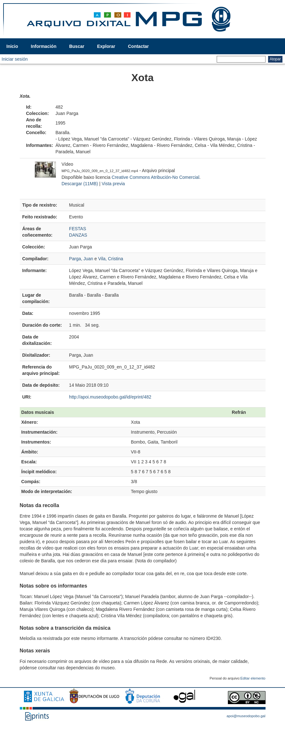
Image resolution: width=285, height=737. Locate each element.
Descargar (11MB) (80, 183)
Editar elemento (252, 678)
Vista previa (113, 183)
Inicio (12, 46)
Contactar (138, 46)
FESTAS (77, 228)
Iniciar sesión (15, 59)
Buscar (76, 46)
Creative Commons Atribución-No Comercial (155, 177)
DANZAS (78, 235)
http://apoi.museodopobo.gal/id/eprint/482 (110, 396)
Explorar (106, 46)
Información (43, 46)
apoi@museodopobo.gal (246, 716)
